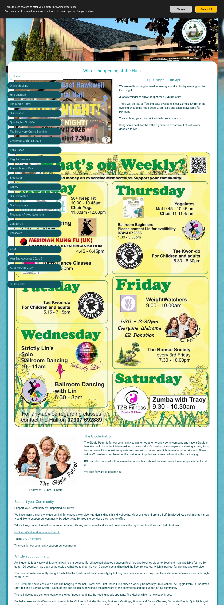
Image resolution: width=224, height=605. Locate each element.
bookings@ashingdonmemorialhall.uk (91, 436)
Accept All (206, 9)
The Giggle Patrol (133, 344)
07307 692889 (87, 442)
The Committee (78, 491)
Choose (181, 9)
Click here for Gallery (82, 554)
